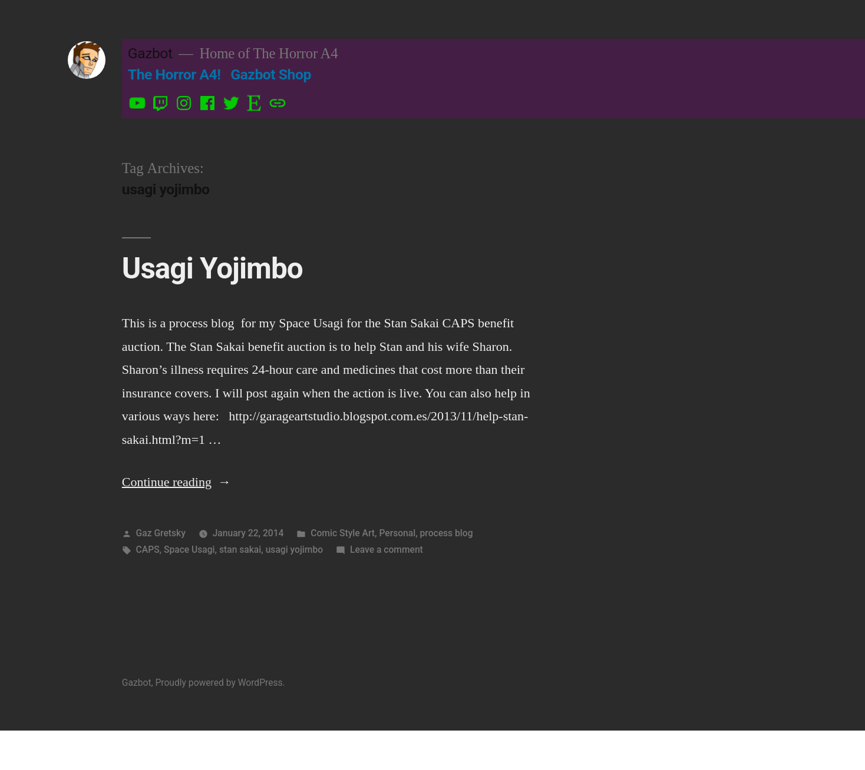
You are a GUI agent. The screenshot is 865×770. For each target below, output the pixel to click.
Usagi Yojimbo (212, 268)
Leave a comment (386, 549)
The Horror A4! (174, 74)
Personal (397, 533)
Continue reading (176, 481)
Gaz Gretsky (161, 533)
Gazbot (150, 53)
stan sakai (240, 549)
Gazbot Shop (270, 74)
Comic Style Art (343, 533)
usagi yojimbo (294, 549)
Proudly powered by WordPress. (220, 682)
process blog (446, 533)
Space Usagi (189, 549)
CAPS (148, 549)
